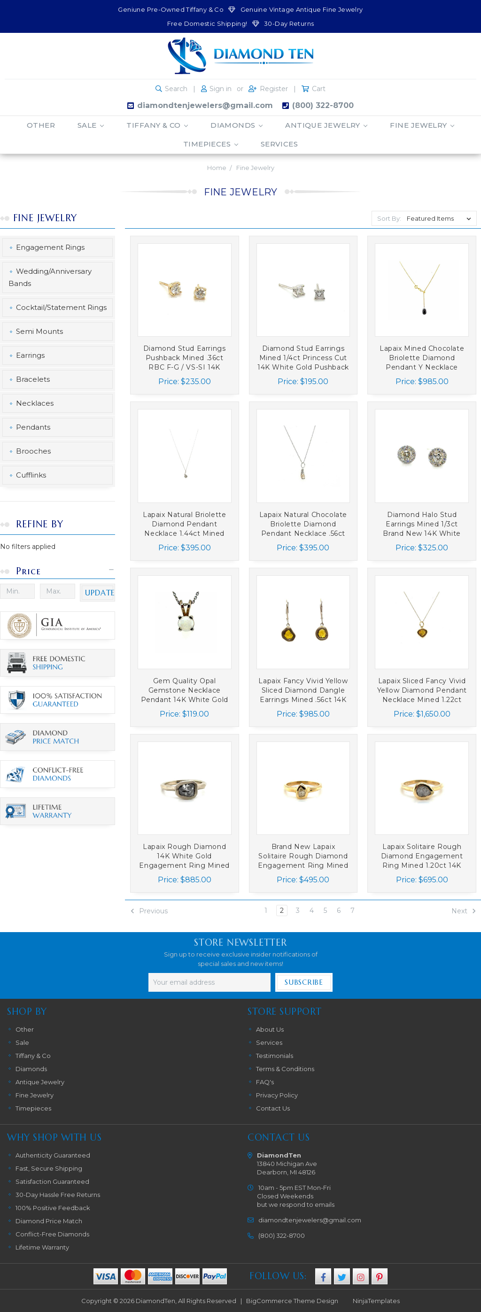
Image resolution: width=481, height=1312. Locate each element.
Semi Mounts (39, 331)
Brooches (33, 451)
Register (274, 89)
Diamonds (236, 125)
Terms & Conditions (285, 1069)
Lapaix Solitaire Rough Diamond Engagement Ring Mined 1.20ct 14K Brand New (422, 856)
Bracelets (33, 379)
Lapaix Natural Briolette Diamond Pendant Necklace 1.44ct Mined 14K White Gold (184, 524)
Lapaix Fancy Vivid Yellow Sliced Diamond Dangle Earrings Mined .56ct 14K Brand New (303, 690)
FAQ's (265, 1082)
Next (463, 911)
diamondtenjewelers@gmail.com (205, 105)
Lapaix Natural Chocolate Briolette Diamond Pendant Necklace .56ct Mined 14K (303, 524)
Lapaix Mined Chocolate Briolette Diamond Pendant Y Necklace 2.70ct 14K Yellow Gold (422, 358)
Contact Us (273, 1108)
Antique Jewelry (326, 125)
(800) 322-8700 (323, 105)
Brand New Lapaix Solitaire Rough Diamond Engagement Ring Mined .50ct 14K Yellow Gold (303, 856)
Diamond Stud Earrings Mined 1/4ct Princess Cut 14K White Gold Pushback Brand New (303, 358)
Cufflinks (31, 475)
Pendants (33, 427)
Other (41, 125)
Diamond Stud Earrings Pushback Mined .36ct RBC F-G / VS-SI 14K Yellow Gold (184, 358)
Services (279, 143)
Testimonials (274, 1055)
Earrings (30, 355)
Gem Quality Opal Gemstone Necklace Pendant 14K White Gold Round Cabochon (184, 690)
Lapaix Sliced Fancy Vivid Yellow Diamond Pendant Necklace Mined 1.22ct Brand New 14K (422, 690)
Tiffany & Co (157, 125)
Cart (319, 89)
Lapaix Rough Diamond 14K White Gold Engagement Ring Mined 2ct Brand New (184, 856)
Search (176, 89)
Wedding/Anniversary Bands (50, 277)
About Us (270, 1029)
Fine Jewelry (422, 125)
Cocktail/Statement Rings (61, 307)
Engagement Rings (50, 247)
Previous (149, 911)
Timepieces (210, 143)
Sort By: (389, 218)
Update (100, 592)
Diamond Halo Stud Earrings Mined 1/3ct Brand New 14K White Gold (421, 524)
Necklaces (35, 403)
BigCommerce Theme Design (292, 1300)
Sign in (220, 89)
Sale (91, 125)
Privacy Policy (277, 1095)
